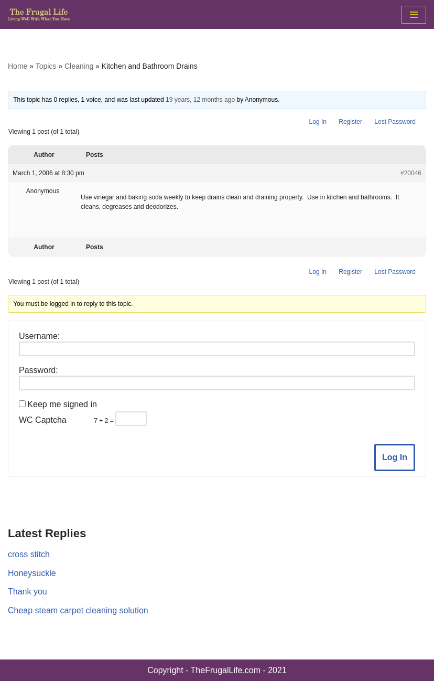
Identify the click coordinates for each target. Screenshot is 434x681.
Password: (38, 370)
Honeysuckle (32, 573)
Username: (39, 336)
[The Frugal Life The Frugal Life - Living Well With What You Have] (39, 14)
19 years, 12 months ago (200, 99)
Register (350, 121)
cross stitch (29, 554)
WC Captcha (43, 420)
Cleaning (78, 66)
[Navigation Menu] (414, 15)
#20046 (410, 173)
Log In (318, 121)
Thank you (27, 591)
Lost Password (395, 121)
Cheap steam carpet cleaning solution (78, 610)
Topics (46, 66)
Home (17, 66)
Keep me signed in (62, 404)
